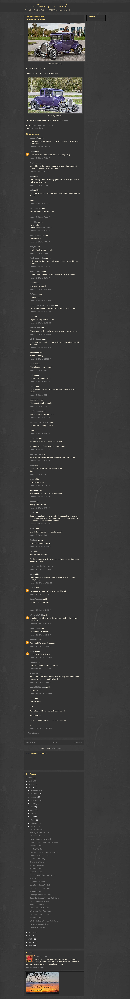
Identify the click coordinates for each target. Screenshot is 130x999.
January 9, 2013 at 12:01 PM (40, 348)
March (32, 820)
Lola (31, 551)
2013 (30, 788)
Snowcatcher (35, 628)
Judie (32, 513)
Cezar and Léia (35, 208)
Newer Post (31, 742)
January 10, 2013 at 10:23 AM (41, 583)
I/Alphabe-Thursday (37, 882)
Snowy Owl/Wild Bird (38, 862)
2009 (30, 942)
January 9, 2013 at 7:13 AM (40, 172)
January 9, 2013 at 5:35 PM (40, 449)
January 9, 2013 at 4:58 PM (40, 433)
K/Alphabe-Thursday (37, 836)
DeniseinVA (34, 138)
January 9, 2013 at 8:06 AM (40, 253)
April (32, 817)
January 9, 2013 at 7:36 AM (40, 242)
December (34, 790)
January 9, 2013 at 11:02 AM (40, 300)
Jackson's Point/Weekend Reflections (44, 852)
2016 (30, 778)
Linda (32, 479)
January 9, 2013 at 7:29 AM (40, 231)
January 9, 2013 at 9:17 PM (40, 524)
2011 (30, 936)
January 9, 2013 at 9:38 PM (40, 535)
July (32, 807)
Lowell (32, 152)
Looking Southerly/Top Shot (40, 895)
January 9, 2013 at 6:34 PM (40, 485)
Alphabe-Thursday (38, 128)
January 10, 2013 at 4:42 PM (40, 610)
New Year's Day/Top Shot (39, 914)
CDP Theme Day (36, 829)
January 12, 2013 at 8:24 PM (40, 682)
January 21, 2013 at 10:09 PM (41, 728)
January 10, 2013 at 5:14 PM (40, 635)
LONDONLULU (35, 339)
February (34, 823)
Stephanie (34, 540)
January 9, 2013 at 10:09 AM (40, 289)
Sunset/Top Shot (36, 872)
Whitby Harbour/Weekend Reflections (44, 921)
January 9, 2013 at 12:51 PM (40, 359)
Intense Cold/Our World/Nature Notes (44, 842)
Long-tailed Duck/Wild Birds (40, 885)
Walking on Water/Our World (40, 911)
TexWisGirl (34, 294)
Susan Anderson (36, 599)
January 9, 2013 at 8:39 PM (40, 497)
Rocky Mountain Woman (39, 422)
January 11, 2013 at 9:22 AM (40, 669)
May (32, 813)
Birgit (32, 574)
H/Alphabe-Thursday (37, 904)
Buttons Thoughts (37, 235)
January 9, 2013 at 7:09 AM (40, 158)
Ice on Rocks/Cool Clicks (39, 924)
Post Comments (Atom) (59, 748)
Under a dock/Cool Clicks (39, 901)
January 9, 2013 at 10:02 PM (40, 546)
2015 (30, 781)
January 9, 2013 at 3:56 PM (40, 406)
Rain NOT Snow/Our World (40, 888)
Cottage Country (45, 227)
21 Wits (32, 588)
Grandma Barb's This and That (42, 305)
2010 (30, 939)
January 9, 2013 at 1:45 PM (40, 370)
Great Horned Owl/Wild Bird (40, 839)
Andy (32, 176)
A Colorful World (36, 615)
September (34, 800)
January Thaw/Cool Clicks (39, 855)
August (33, 804)
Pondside (33, 662)
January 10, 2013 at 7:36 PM (40, 646)
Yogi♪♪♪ (33, 163)
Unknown (33, 640)
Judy (32, 283)
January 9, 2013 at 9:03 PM (40, 508)
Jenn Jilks (34, 222)
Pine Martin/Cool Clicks (38, 878)
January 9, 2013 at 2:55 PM (40, 381)
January (33, 826)
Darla (32, 190)
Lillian (32, 364)
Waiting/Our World (37, 865)
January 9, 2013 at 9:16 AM (40, 278)
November (34, 794)
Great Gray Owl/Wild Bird (39, 908)
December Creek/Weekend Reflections (44, 898)
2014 (30, 784)
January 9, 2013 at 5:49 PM (40, 461)
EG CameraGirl (41, 956)
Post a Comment (34, 733)
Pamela (32, 529)
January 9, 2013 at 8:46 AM (40, 267)
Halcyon (33, 247)
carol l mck (34, 438)
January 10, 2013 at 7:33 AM (40, 569)
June (32, 810)
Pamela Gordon (36, 272)
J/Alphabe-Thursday (37, 859)
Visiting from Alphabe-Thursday (41, 566)
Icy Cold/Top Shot (36, 849)
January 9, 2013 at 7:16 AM (40, 185)
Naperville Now (36, 454)
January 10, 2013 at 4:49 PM (40, 624)
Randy (32, 501)
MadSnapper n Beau (38, 258)
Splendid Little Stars (38, 687)
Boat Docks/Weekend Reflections (42, 875)
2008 (30, 945)
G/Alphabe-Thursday (38, 927)
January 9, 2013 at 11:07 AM (40, 312)
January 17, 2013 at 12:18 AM (41, 693)
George (32, 386)
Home (54, 742)
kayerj (32, 651)
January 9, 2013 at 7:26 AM (40, 217)
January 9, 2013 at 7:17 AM (40, 203)
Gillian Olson (35, 328)
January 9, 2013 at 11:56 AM (40, 334)
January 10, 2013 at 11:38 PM (41, 657)
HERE (66, 120)
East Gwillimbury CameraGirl (46, 6)
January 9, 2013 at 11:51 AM (40, 323)
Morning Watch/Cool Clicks (40, 833)
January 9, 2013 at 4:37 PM (40, 417)
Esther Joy (34, 673)
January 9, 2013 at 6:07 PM (40, 474)
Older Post (77, 742)
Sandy (32, 465)
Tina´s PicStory (36, 411)
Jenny (32, 698)
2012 (30, 932)
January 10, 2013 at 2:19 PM (40, 594)
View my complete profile (35, 967)
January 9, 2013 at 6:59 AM (40, 147)
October (33, 797)
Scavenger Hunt (36, 846)
